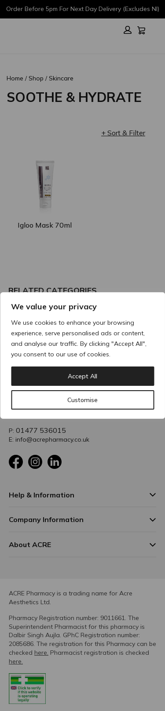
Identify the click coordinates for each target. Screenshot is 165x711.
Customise (82, 400)
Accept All (82, 376)
